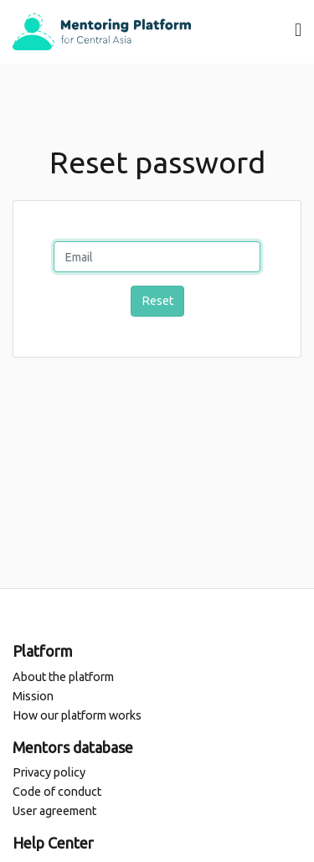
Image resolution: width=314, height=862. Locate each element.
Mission (33, 696)
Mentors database (73, 747)
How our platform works (77, 715)
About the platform (63, 677)
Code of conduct (57, 791)
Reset (157, 300)
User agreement (54, 811)
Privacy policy (49, 772)
